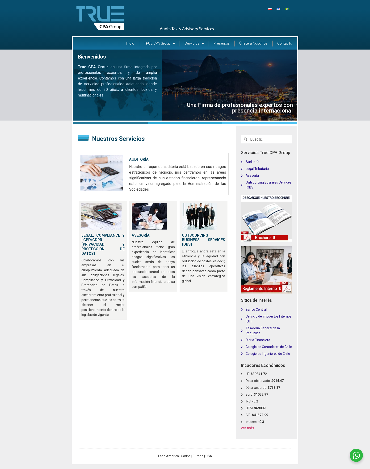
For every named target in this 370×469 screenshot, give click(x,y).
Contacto (284, 43)
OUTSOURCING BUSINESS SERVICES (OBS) (203, 240)
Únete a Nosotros (253, 43)
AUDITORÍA (139, 159)
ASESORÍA (141, 235)
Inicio (130, 43)
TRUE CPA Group (159, 43)
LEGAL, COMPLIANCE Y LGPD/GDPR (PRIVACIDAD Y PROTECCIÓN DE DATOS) (103, 244)
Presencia (222, 43)
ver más (247, 428)
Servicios (194, 43)
